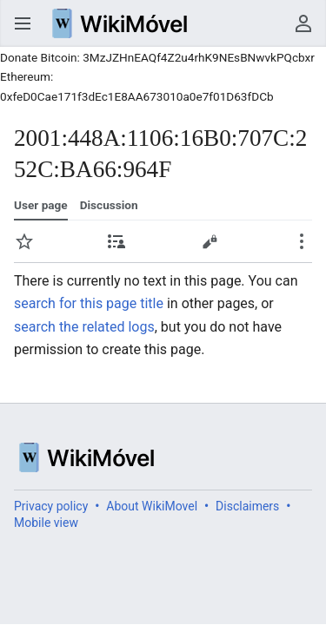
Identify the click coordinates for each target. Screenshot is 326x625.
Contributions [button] (116, 241)
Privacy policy (51, 506)
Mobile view (46, 523)
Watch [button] (24, 241)
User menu (303, 23)
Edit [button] (209, 241)
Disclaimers (247, 506)
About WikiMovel (151, 506)
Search (268, 23)
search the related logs (84, 327)
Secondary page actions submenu (301, 241)
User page (41, 205)
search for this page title (88, 303)
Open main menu (22, 23)
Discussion (109, 205)
